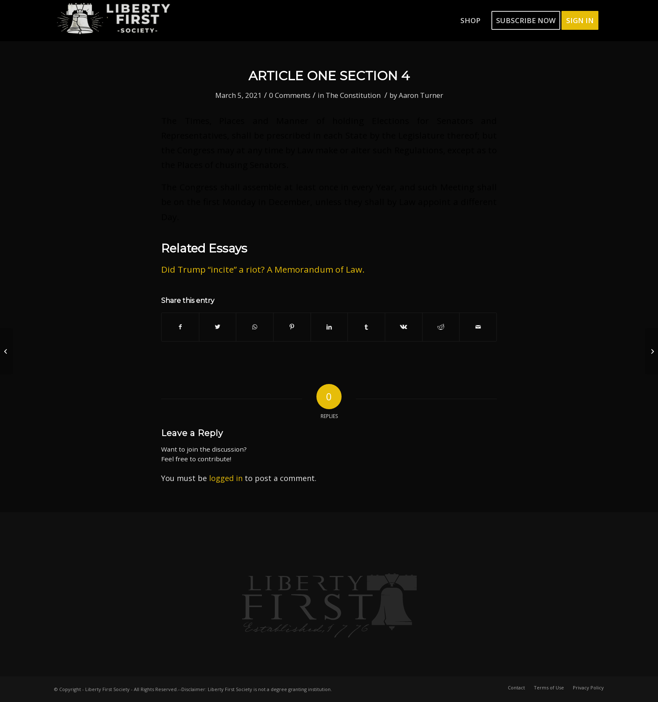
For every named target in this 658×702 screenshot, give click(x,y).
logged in (226, 478)
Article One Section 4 (329, 76)
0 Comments (290, 95)
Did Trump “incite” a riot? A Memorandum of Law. (263, 269)
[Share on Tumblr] (366, 327)
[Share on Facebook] (180, 327)
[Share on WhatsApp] (254, 327)
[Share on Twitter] (217, 327)
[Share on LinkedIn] (329, 327)
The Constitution (353, 95)
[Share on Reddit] (441, 327)
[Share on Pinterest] (292, 327)
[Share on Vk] (403, 327)
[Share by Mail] (478, 327)
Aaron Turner (421, 95)
